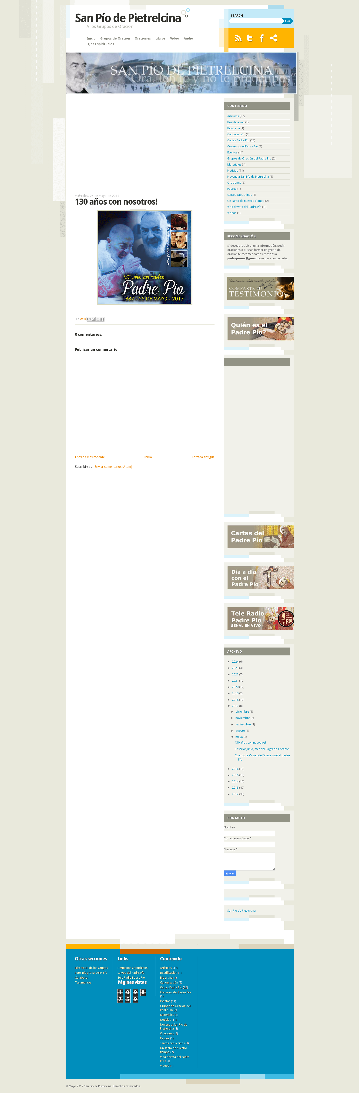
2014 (235, 781)
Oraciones (143, 38)
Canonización (236, 134)
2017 (235, 706)
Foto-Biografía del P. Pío (91, 972)
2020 (235, 687)
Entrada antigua (203, 457)
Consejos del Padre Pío (242, 146)
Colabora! (81, 977)
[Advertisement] (145, 141)
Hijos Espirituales (100, 44)
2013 (235, 787)
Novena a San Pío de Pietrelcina (248, 176)
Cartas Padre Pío (238, 140)
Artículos (233, 116)
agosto (240, 730)
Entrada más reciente (90, 457)
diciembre (242, 711)
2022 (235, 674)
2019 (235, 693)
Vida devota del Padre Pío (244, 207)
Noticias (232, 170)
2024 (235, 661)
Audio (188, 38)
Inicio (91, 38)
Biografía (233, 128)
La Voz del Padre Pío (130, 972)
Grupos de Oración (115, 38)
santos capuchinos (239, 194)
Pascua (232, 188)
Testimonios (83, 982)
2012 (235, 794)
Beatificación (236, 122)
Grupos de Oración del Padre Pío (249, 158)
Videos (231, 213)
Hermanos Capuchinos (132, 968)
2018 (235, 699)
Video (174, 38)
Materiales (234, 164)
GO (287, 21)
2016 (235, 769)
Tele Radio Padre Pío (131, 977)
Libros (160, 38)
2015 (235, 775)
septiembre (243, 724)
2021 (235, 680)
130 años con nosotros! (250, 742)
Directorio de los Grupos (91, 968)
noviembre (243, 718)
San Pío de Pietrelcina (128, 18)
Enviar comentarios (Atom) (113, 466)
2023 (235, 668)
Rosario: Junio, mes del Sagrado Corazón (262, 749)
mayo (239, 737)
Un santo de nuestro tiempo (246, 201)
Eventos (232, 152)
